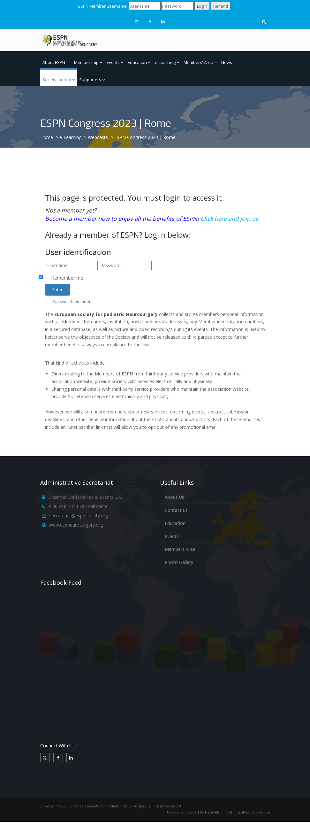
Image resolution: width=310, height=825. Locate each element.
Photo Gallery (179, 562)
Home (46, 137)
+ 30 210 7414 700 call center (78, 506)
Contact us (176, 510)
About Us (174, 497)
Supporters (92, 79)
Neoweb (212, 812)
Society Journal (58, 79)
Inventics (241, 812)
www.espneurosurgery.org (76, 525)
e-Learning (167, 62)
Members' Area (200, 62)
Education (139, 62)
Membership (88, 62)
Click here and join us (229, 218)
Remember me (67, 277)
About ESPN (56, 62)
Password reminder (71, 301)
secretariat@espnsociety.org (78, 516)
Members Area (180, 549)
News (226, 62)
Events (115, 62)
